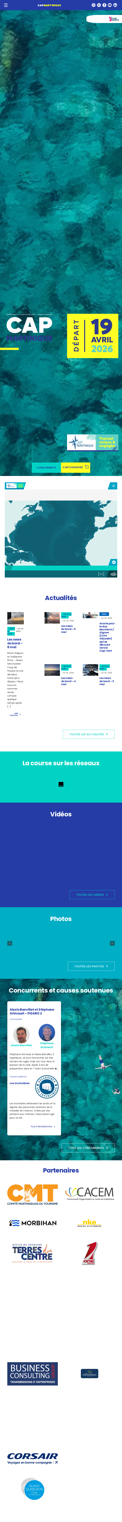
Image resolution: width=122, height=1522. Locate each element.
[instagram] (93, 5)
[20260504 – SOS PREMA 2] (52, 665)
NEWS (104, 614)
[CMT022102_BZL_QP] (32, 1185)
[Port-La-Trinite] (32, 1508)
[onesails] (89, 1242)
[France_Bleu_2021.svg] (89, 1302)
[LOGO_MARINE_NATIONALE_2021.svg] (32, 1272)
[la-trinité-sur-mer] (89, 1447)
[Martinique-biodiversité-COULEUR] (89, 1508)
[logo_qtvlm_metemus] (89, 1272)
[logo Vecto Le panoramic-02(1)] (89, 1363)
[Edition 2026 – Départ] (61, 935)
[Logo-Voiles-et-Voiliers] (32, 1302)
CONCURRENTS (46, 467)
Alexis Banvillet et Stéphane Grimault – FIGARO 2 (32, 1011)
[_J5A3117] (90, 613)
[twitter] (99, 5)
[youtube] (110, 5)
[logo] (89, 1336)
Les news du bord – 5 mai (68, 629)
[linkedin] (115, 5)
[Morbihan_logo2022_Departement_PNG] (32, 1219)
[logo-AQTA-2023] (32, 1478)
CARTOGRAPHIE (73, 467)
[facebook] (104, 5)
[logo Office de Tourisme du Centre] (32, 1242)
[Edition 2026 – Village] (99, 936)
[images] (89, 1212)
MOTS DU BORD (66, 615)
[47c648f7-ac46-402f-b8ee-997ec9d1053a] (15, 613)
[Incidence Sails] (89, 1394)
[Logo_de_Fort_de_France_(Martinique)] (89, 1478)
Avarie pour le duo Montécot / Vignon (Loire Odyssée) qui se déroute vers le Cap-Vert (107, 637)
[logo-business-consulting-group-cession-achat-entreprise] (32, 1363)
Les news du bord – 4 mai (68, 681)
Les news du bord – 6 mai (14, 643)
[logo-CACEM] (89, 1186)
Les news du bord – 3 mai (106, 681)
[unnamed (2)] (52, 613)
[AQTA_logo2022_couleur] (32, 1332)
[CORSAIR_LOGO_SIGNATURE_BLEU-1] (32, 1454)
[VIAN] (90, 665)
